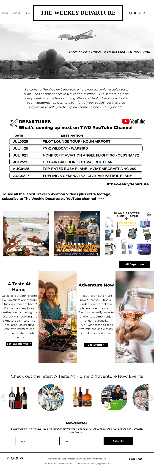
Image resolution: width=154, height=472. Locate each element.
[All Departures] (134, 264)
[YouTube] (135, 13)
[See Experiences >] (19, 344)
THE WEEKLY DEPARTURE (78, 13)
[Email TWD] (135, 459)
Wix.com (102, 459)
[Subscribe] (118, 441)
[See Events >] (96, 345)
